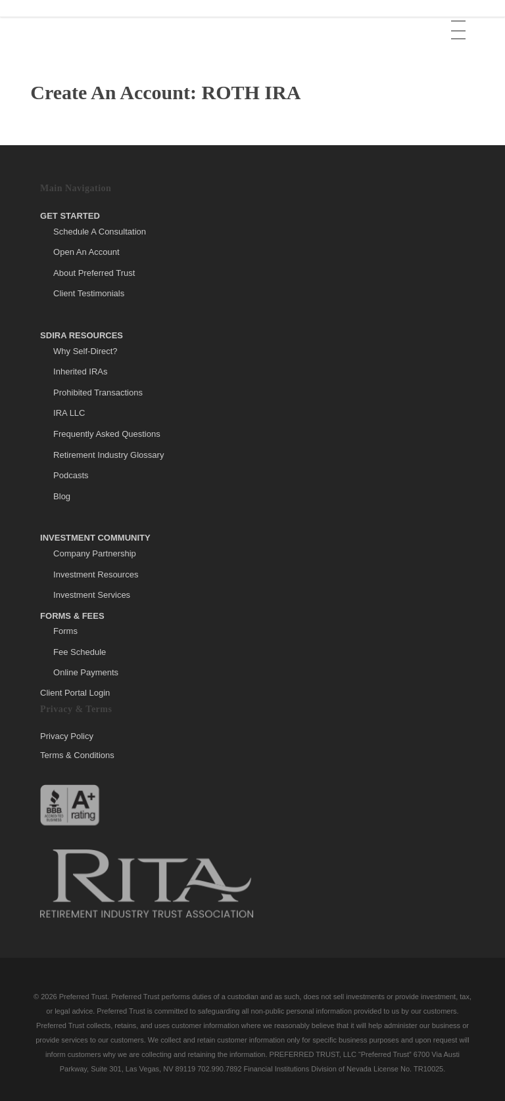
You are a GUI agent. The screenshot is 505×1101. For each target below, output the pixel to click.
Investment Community (95, 538)
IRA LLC (69, 413)
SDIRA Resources (81, 335)
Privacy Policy (66, 736)
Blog (61, 496)
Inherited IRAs (80, 371)
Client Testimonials (88, 293)
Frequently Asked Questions (106, 434)
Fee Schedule (79, 652)
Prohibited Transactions (98, 392)
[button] (459, 20)
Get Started (70, 216)
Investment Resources (95, 574)
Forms (65, 631)
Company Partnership (94, 553)
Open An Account (86, 252)
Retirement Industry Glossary (108, 455)
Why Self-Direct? (85, 351)
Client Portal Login (75, 693)
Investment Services (91, 595)
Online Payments (85, 672)
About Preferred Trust (94, 273)
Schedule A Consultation (99, 231)
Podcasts (70, 475)
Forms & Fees (72, 616)
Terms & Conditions (77, 755)
